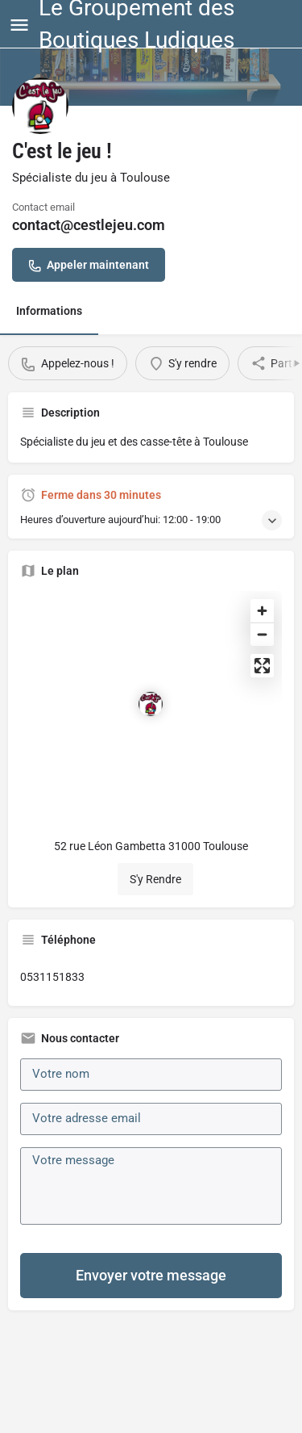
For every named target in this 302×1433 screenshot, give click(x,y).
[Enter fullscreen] (262, 665)
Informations (49, 310)
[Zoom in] (262, 610)
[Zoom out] (262, 634)
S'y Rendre (155, 879)
